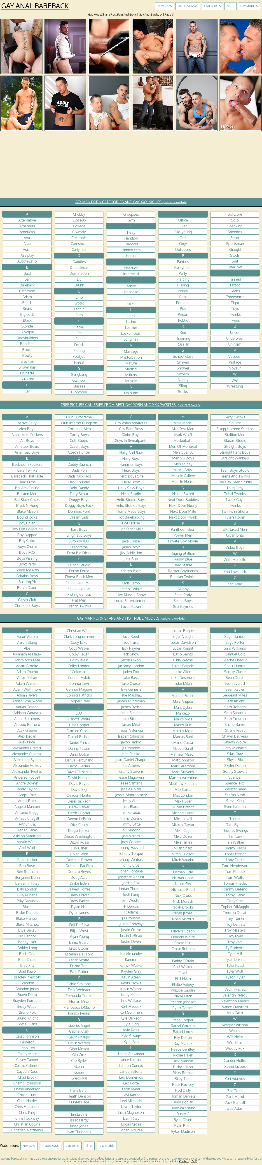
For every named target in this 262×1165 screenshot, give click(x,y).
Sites (230, 6)
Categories (212, 6)
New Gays (165, 6)
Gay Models (249, 6)
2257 (194, 1161)
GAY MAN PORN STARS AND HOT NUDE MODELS (131, 618)
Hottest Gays (188, 6)
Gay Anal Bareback (35, 5)
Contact (184, 1161)
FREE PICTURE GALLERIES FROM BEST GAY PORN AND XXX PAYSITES (131, 404)
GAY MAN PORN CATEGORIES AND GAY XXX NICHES (131, 202)
